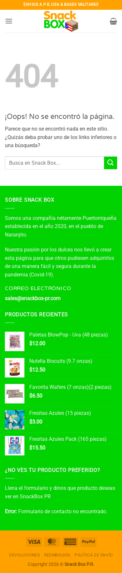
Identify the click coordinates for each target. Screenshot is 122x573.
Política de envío (94, 555)
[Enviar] (110, 163)
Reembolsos (57, 555)
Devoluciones (24, 555)
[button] (9, 21)
